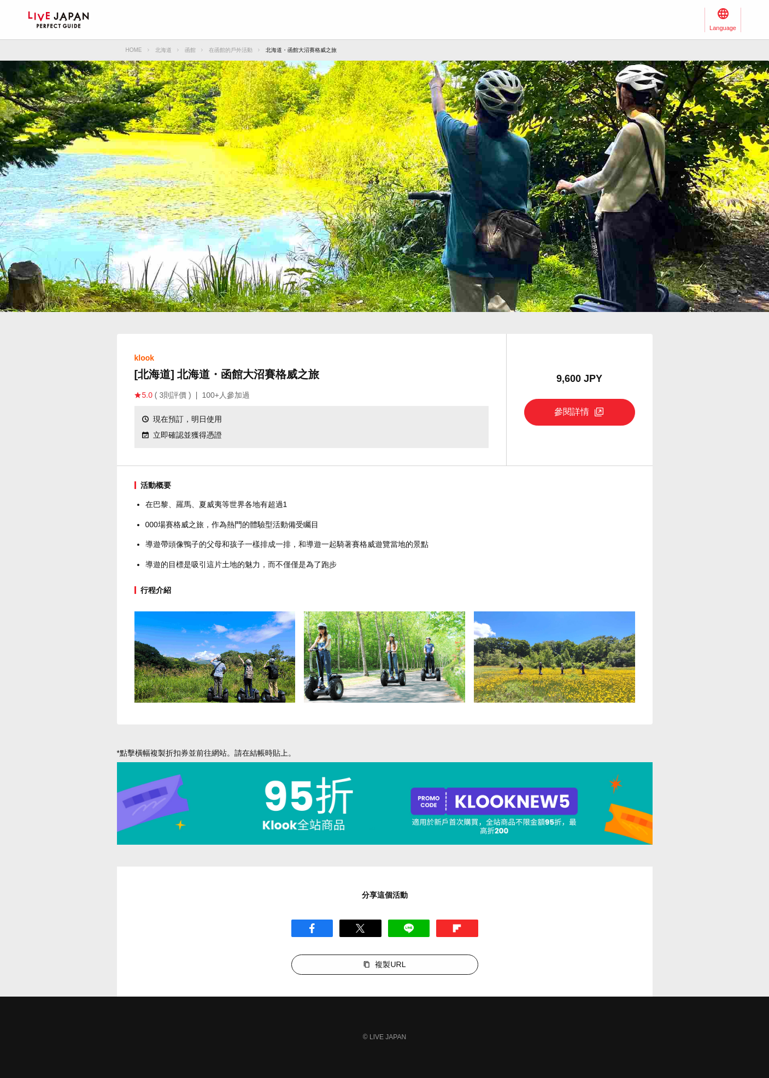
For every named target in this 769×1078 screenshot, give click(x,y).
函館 (190, 50)
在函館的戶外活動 (231, 50)
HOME (134, 50)
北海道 (163, 50)
